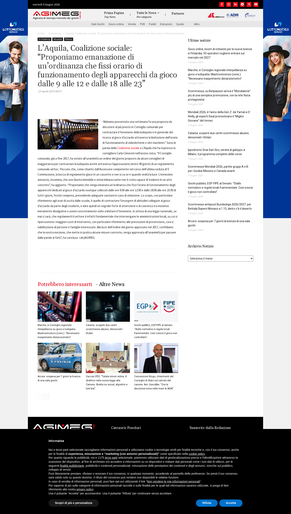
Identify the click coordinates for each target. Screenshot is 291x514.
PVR (142, 24)
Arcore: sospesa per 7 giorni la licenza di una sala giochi (219, 223)
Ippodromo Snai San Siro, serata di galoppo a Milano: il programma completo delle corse (216, 152)
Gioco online (116, 24)
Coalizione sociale (128, 148)
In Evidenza (54, 33)
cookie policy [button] (197, 453)
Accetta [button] (231, 503)
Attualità (58, 39)
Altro (197, 24)
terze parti (111, 457)
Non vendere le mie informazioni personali (173, 481)
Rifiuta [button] (206, 503)
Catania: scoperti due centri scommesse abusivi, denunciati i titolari (104, 329)
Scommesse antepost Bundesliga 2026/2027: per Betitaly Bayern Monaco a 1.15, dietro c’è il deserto (220, 206)
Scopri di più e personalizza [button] (73, 503)
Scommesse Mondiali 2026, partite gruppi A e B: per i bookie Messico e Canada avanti (218, 168)
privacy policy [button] (85, 489)
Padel (152, 24)
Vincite (132, 24)
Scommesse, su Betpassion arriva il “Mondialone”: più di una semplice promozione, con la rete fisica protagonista (219, 95)
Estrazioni (166, 24)
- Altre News (110, 284)
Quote (180, 24)
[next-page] (46, 396)
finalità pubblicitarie (72, 465)
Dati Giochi (97, 24)
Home (41, 33)
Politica (68, 39)
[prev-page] (40, 396)
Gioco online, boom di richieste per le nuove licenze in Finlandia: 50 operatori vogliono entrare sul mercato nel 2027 (220, 53)
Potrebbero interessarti (65, 284)
